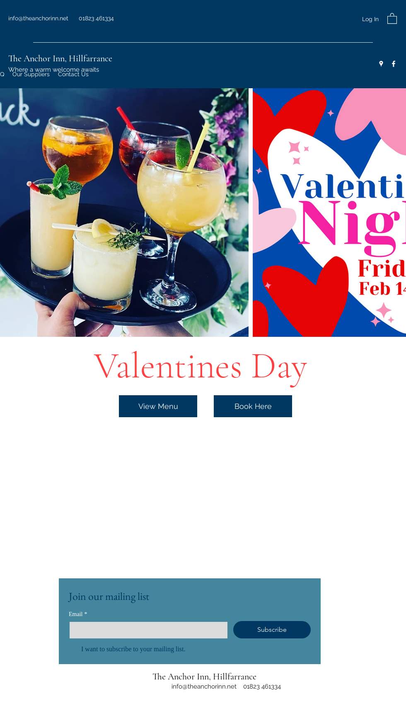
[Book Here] (253, 406)
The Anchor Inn (36, 58)
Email (78, 614)
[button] (392, 18)
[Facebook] (393, 64)
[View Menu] (158, 406)
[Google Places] (381, 64)
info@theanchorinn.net (38, 18)
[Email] (146, 630)
